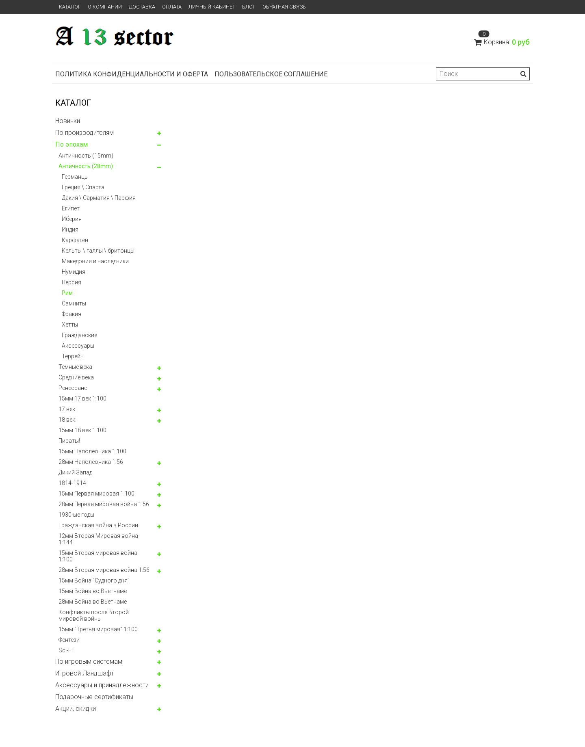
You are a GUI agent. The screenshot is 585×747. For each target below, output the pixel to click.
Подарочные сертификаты (94, 697)
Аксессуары (78, 345)
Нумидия (73, 271)
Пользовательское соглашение (270, 74)
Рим (67, 293)
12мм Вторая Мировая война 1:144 (98, 539)
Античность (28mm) (85, 166)
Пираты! (69, 440)
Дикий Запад (75, 472)
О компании (105, 7)
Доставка (142, 7)
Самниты (74, 303)
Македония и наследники (95, 261)
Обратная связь (284, 7)
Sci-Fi (65, 650)
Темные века (75, 367)
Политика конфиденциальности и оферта (131, 74)
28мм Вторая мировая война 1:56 (104, 570)
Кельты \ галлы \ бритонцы (98, 250)
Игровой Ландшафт (84, 673)
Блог (249, 7)
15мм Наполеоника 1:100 (92, 451)
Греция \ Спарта (83, 187)
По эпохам (71, 144)
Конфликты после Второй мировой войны (93, 615)
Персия (71, 282)
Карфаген (75, 240)
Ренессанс (72, 388)
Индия (70, 229)
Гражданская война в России (98, 525)
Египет (71, 208)
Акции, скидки (75, 708)
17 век (66, 409)
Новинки (67, 121)
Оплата (172, 7)
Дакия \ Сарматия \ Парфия (99, 198)
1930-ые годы (76, 514)
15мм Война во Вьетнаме (92, 591)
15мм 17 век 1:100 (82, 398)
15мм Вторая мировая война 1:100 (97, 556)
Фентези (69, 640)
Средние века (76, 377)
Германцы (75, 176)
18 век (66, 419)
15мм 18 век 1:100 (82, 430)
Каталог (70, 7)
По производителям (84, 132)
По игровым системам (88, 661)
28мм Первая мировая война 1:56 (103, 504)
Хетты (70, 324)
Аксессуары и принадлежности (102, 685)
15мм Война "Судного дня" (94, 580)
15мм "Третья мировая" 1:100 (98, 629)
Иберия (72, 219)
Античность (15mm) (85, 155)
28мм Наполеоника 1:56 (90, 462)
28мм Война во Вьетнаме (92, 601)
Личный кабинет (211, 7)
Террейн (73, 356)
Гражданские (79, 335)
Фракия (71, 314)
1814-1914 (72, 483)
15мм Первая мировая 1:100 (96, 493)
